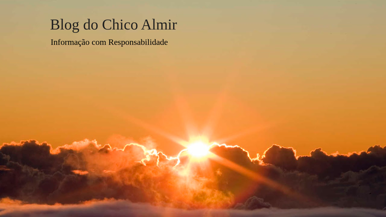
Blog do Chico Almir (113, 24)
